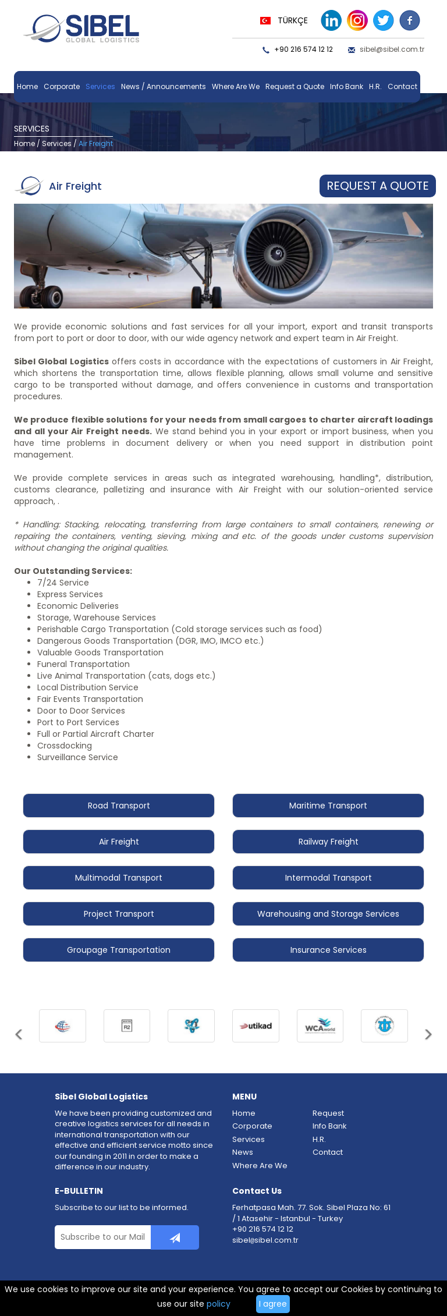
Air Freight (119, 841)
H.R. (375, 86)
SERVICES (31, 128)
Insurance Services (328, 950)
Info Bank (330, 1126)
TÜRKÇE (293, 20)
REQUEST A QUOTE (378, 186)
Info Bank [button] (346, 86)
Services (57, 143)
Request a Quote (294, 86)
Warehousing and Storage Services (328, 914)
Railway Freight (329, 841)
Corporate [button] (62, 86)
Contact (402, 86)
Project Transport (119, 914)
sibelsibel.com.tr (265, 1240)
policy (218, 1304)
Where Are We (236, 86)
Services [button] (100, 86)
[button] (19, 1040)
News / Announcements (163, 86)
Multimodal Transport (118, 878)
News (242, 1152)
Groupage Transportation (119, 950)
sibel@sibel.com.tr (392, 49)
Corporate (252, 1126)
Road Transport (119, 805)
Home (27, 86)
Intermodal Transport (328, 878)
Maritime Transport (328, 805)
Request (328, 1113)
